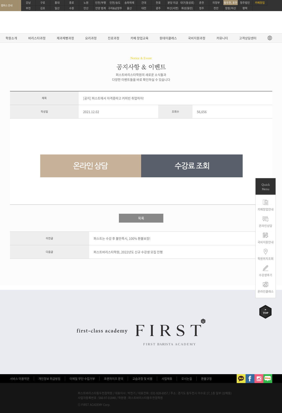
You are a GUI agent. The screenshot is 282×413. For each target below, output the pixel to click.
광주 (158, 8)
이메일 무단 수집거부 (82, 378)
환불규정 (206, 378)
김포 (42, 8)
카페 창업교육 (139, 38)
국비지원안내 (266, 242)
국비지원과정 (196, 38)
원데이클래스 (168, 38)
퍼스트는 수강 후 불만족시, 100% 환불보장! (122, 238)
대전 (143, 8)
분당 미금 (173, 3)
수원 (71, 8)
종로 (71, 3)
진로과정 (113, 38)
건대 (143, 3)
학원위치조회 (266, 258)
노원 (86, 3)
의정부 (216, 3)
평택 (244, 8)
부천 (28, 8)
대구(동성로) (187, 3)
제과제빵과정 (65, 38)
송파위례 (129, 3)
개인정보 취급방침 (49, 378)
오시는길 (186, 378)
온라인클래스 (266, 291)
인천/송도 (115, 3)
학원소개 (11, 38)
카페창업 (260, 3)
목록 (141, 218)
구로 (42, 3)
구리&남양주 (115, 8)
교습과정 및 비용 (142, 378)
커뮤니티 (222, 38)
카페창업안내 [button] (266, 209)
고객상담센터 (247, 38)
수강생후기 (265, 275)
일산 (57, 8)
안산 (86, 8)
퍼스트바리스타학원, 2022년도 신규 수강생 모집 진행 (128, 252)
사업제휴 (167, 378)
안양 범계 (100, 8)
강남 (28, 3)
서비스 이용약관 (19, 378)
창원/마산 (230, 8)
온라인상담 (265, 225)
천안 (216, 8)
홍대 (57, 3)
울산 (129, 8)
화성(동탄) (187, 8)
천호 (158, 3)
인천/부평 (100, 3)
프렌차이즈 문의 (113, 378)
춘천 (201, 3)
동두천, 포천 (230, 3)
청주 (201, 8)
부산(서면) (172, 8)
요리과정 (91, 38)
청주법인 (245, 3)
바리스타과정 (37, 38)
